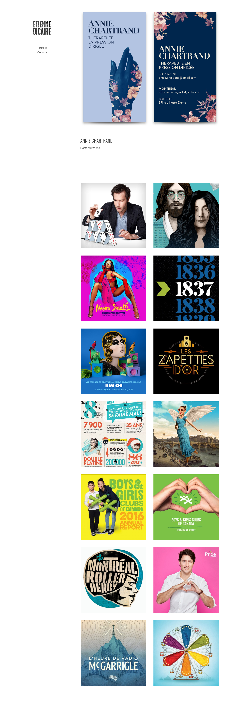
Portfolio (42, 47)
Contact (42, 52)
